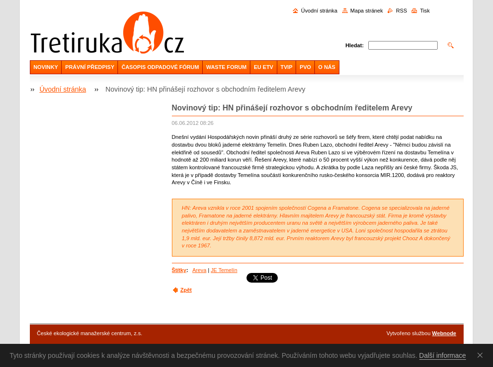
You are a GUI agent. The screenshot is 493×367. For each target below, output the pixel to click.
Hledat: (355, 45)
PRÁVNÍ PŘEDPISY (89, 67)
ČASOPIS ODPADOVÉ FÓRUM (160, 67)
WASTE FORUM (226, 67)
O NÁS (326, 67)
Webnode (444, 333)
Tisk (424, 11)
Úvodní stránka (319, 11)
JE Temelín (224, 270)
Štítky (179, 270)
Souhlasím (482, 355)
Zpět (186, 290)
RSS (401, 11)
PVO (305, 67)
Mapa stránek (366, 11)
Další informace (442, 355)
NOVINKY (46, 67)
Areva (199, 270)
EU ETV (263, 67)
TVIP (287, 67)
